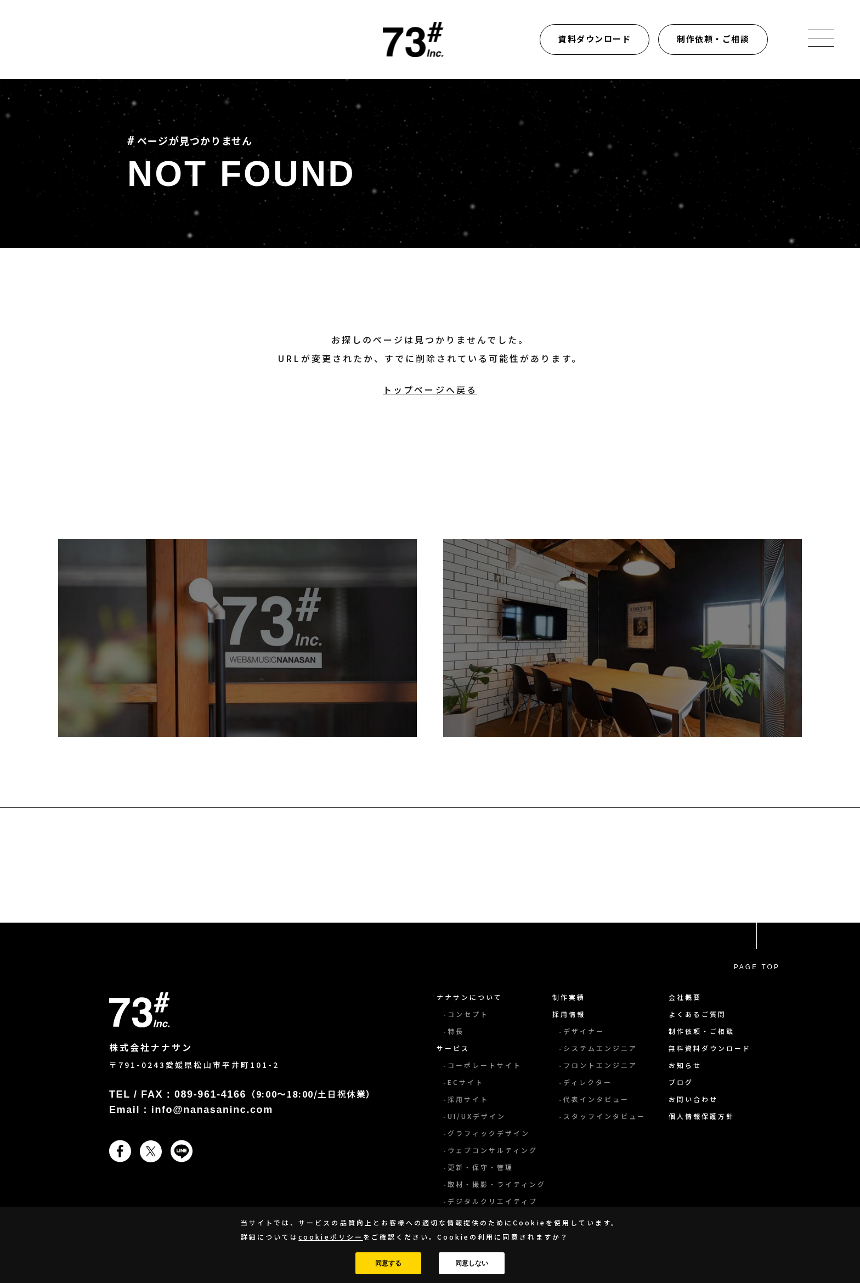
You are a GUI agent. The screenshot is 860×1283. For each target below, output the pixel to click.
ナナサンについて (469, 997)
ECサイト (466, 1082)
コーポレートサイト (485, 1065)
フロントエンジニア (600, 1065)
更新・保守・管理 (480, 1167)
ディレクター (587, 1082)
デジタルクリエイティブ (493, 1201)
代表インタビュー (596, 1099)
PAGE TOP (757, 967)
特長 (456, 1031)
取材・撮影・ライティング (497, 1184)
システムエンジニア (600, 1048)
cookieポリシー (330, 1236)
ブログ (681, 1082)
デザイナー (583, 1031)
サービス (453, 1048)
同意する (388, 1263)
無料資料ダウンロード (710, 1048)
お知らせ (685, 1065)
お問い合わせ (693, 1099)
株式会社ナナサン (151, 1047)
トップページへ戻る (430, 389)
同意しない (471, 1263)
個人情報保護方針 (701, 1116)
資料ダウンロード (594, 38)
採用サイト (468, 1099)
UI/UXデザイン (477, 1116)
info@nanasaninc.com (212, 1109)
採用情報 (568, 1014)
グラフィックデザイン (489, 1133)
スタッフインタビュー (604, 1116)
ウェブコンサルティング (493, 1150)
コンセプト (468, 1014)
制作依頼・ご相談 (713, 38)
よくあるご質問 (697, 1014)
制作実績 (568, 997)
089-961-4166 (210, 1094)
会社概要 (685, 997)
